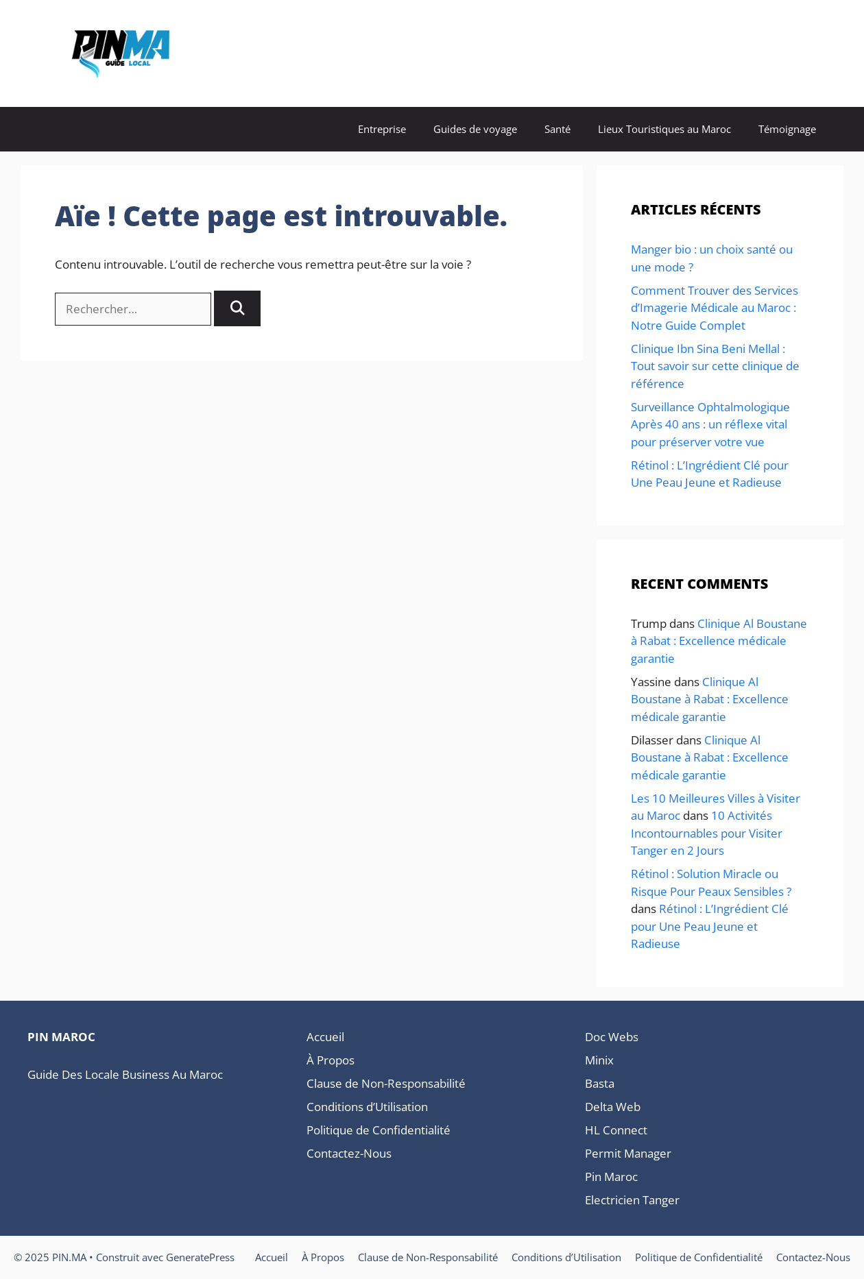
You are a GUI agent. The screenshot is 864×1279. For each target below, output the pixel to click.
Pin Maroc (611, 1176)
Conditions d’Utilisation (367, 1106)
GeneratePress (200, 1257)
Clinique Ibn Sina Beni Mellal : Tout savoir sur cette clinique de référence (715, 366)
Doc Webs (611, 1037)
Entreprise (382, 129)
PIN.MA (230, 53)
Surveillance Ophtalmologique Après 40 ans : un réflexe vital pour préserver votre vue (710, 424)
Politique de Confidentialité (379, 1130)
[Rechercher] (237, 308)
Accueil (325, 1037)
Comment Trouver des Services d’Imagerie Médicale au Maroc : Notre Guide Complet (714, 307)
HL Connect (616, 1130)
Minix (599, 1060)
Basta (599, 1083)
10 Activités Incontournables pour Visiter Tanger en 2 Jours (706, 832)
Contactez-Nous (349, 1153)
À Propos (331, 1060)
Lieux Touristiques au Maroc (664, 129)
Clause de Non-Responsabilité (386, 1083)
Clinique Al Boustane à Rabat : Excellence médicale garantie (719, 641)
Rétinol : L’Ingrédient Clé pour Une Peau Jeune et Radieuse (710, 926)
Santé (557, 129)
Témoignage (787, 129)
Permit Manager (628, 1153)
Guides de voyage (475, 129)
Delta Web (612, 1106)
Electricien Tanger (632, 1200)
